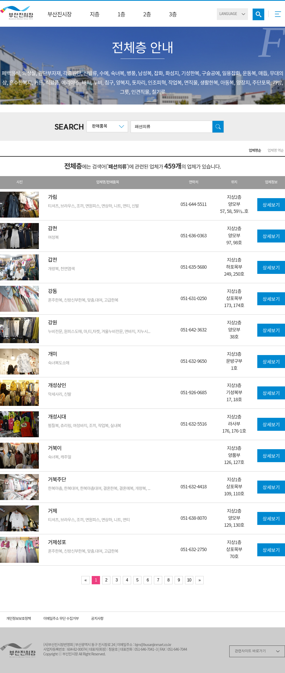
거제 (52, 511)
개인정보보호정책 (18, 619)
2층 (147, 15)
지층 (94, 15)
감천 (52, 229)
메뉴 (279, 16)
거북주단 (57, 480)
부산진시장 (59, 15)
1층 (121, 15)
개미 (52, 354)
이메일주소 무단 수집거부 (61, 619)
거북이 (54, 448)
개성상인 (57, 385)
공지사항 (97, 619)
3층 (172, 15)
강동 (52, 291)
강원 (52, 323)
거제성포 (57, 542)
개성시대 (57, 417)
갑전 (52, 260)
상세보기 (271, 205)
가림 (52, 197)
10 (189, 580)
